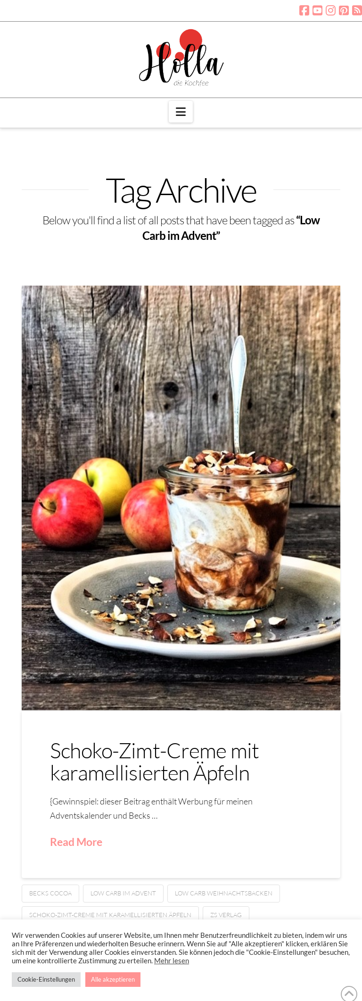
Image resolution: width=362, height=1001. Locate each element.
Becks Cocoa (50, 893)
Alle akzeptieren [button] (113, 979)
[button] (181, 112)
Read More (76, 841)
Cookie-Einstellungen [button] (46, 979)
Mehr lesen (171, 961)
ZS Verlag (226, 915)
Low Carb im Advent (123, 893)
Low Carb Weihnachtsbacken (223, 893)
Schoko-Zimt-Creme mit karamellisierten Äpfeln (154, 761)
